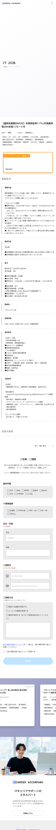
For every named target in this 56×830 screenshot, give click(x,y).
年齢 (7, 547)
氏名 (7, 532)
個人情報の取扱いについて (13, 644)
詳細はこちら (28, 813)
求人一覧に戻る (40, 445)
